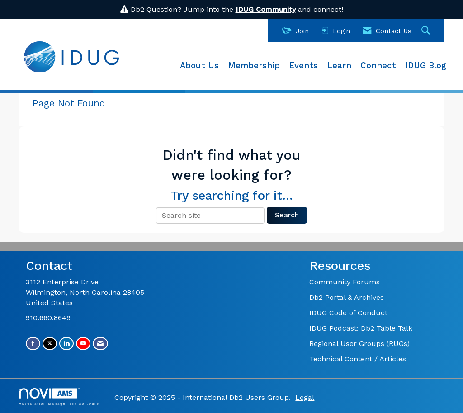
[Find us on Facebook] (33, 343)
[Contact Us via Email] (100, 343)
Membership (254, 66)
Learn (339, 66)
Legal (304, 397)
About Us (199, 66)
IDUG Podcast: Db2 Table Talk (360, 328)
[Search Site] (427, 31)
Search (287, 215)
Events (303, 66)
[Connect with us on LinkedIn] (66, 343)
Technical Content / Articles (357, 359)
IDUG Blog (425, 66)
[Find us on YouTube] (83, 343)
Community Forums (344, 282)
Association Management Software (59, 396)
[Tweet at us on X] (50, 343)
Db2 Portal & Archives (346, 297)
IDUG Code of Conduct (348, 312)
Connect (378, 66)
